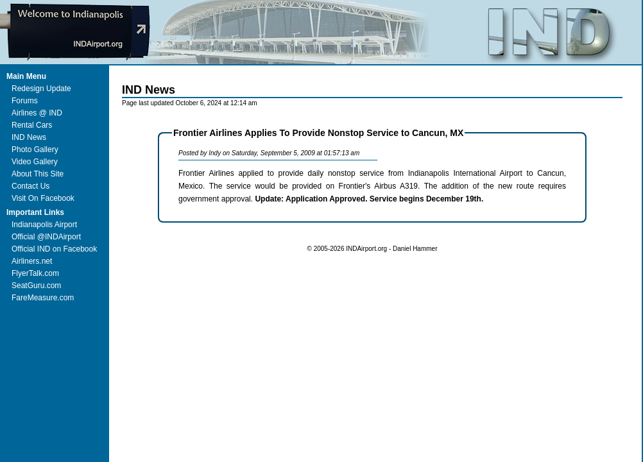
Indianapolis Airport (44, 224)
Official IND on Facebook (54, 248)
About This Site (38, 173)
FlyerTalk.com (35, 273)
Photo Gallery (35, 149)
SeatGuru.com (36, 285)
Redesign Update (41, 88)
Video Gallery (35, 161)
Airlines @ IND (37, 112)
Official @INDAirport (46, 236)
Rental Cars (32, 125)
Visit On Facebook (43, 198)
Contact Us (30, 186)
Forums (25, 100)
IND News (29, 137)
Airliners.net (32, 261)
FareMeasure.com (43, 297)
